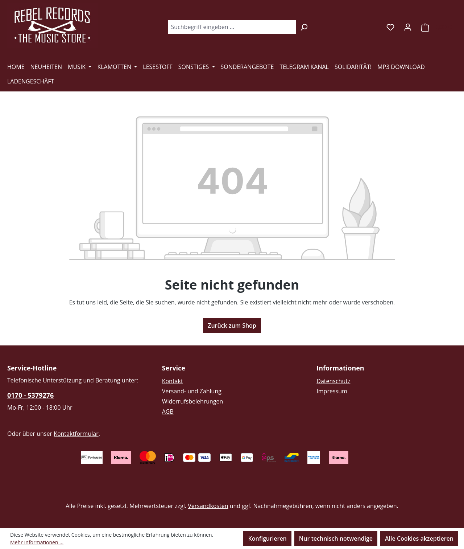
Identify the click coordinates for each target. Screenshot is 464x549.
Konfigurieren (267, 538)
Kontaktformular (76, 434)
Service (173, 368)
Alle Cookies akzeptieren (419, 538)
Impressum (331, 391)
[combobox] (231, 27)
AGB (168, 411)
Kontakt (172, 381)
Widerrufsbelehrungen (192, 401)
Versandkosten (208, 506)
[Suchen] (303, 27)
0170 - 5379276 (30, 395)
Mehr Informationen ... (36, 542)
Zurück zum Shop (232, 325)
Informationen (340, 368)
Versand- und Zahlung (191, 391)
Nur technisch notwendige (336, 538)
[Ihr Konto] (408, 27)
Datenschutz (333, 381)
